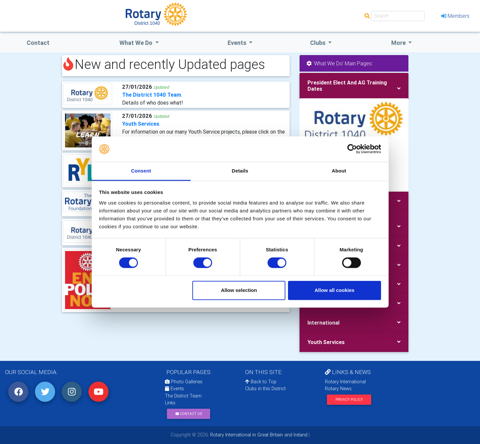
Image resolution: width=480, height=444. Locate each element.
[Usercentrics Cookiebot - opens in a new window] (352, 149)
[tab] (354, 86)
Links (170, 403)
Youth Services (140, 123)
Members (455, 16)
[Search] (398, 16)
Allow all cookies (334, 290)
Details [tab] (240, 171)
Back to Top (260, 382)
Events (174, 389)
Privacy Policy (349, 399)
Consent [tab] (141, 171)
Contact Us (189, 414)
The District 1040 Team (151, 94)
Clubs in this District (265, 389)
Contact (38, 43)
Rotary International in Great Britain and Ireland (258, 435)
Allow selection (239, 290)
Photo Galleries (184, 382)
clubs (318, 43)
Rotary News (338, 389)
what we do (136, 43)
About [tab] (339, 171)
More (399, 43)
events (238, 43)
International (323, 322)
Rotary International (345, 382)
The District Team (183, 396)
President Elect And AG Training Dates (347, 85)
